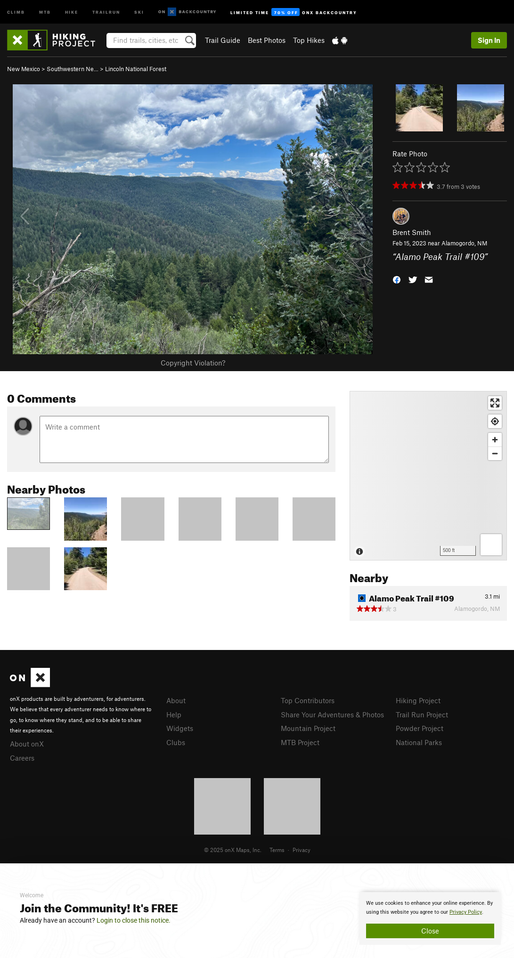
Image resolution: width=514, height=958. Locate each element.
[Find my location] (495, 421)
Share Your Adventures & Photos (332, 714)
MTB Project (300, 742)
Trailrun (106, 11)
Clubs (175, 742)
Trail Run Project (422, 714)
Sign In (489, 40)
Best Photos (267, 40)
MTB (45, 11)
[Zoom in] (495, 440)
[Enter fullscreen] (495, 403)
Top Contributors (308, 700)
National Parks (419, 742)
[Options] (491, 544)
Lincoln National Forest (135, 69)
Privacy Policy (465, 912)
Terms (277, 849)
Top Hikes (309, 40)
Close (430, 930)
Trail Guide (222, 40)
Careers (22, 758)
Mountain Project (308, 728)
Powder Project (419, 728)
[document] (430, 918)
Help (173, 714)
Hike (71, 11)
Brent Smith (411, 232)
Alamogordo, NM (464, 243)
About (176, 700)
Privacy (301, 849)
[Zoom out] (495, 453)
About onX (27, 743)
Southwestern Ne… (72, 69)
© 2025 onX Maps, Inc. (232, 849)
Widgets (179, 728)
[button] (396, 278)
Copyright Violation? (193, 362)
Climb (16, 11)
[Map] (428, 475)
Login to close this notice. (134, 920)
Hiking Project (418, 700)
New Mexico (23, 69)
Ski (139, 11)
